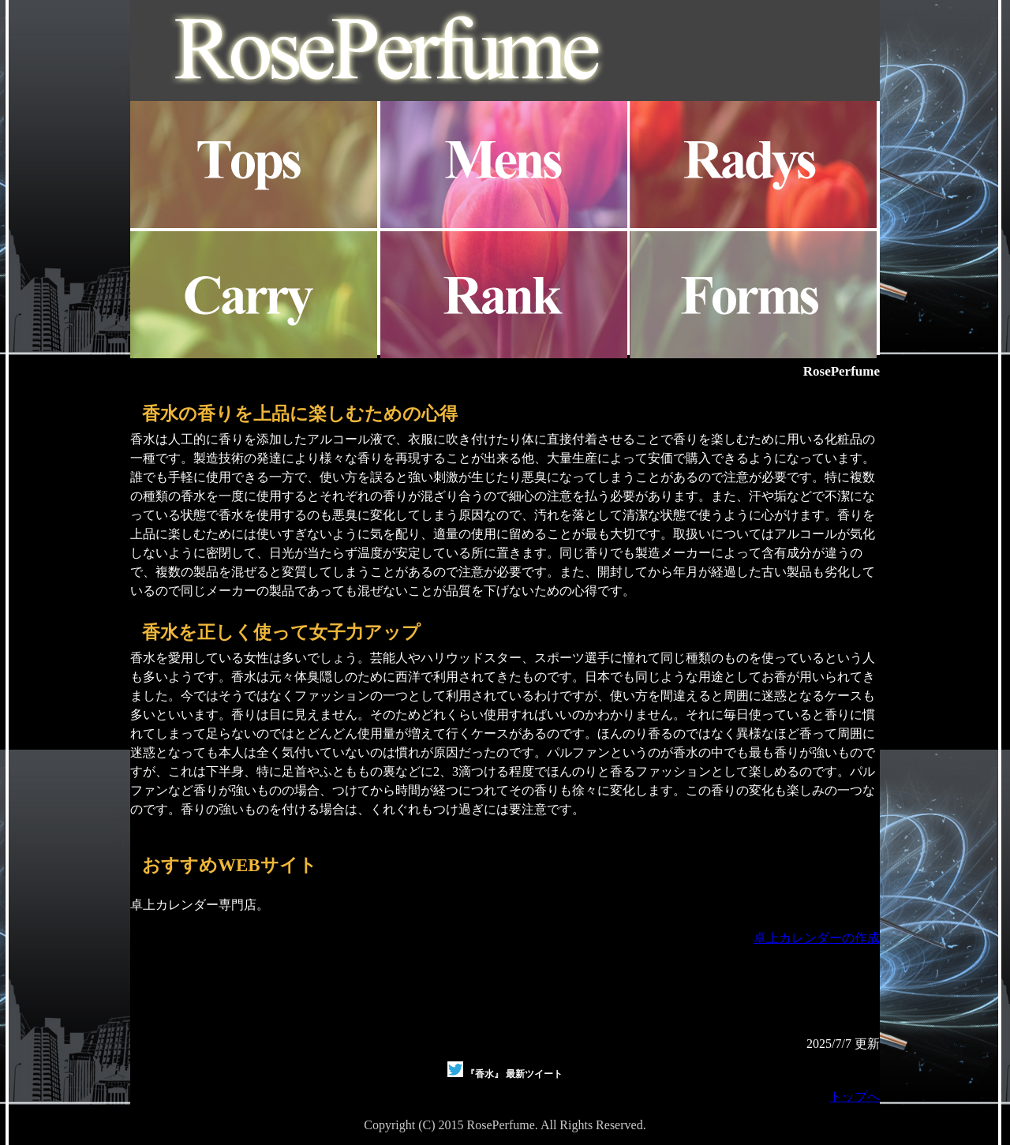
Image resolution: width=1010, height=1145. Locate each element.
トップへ (854, 1096)
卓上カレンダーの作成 (817, 938)
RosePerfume (841, 371)
